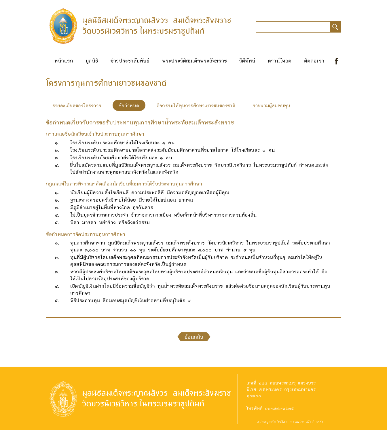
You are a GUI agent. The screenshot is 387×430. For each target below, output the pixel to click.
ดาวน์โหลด (280, 60)
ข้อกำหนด (129, 105)
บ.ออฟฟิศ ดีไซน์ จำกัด (306, 422)
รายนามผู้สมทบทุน (272, 105)
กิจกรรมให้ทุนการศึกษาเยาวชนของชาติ (196, 105)
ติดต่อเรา (314, 60)
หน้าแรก (63, 60)
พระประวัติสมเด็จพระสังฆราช (194, 60)
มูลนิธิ (92, 60)
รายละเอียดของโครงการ (76, 105)
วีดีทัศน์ (247, 60)
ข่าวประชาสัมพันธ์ (130, 60)
